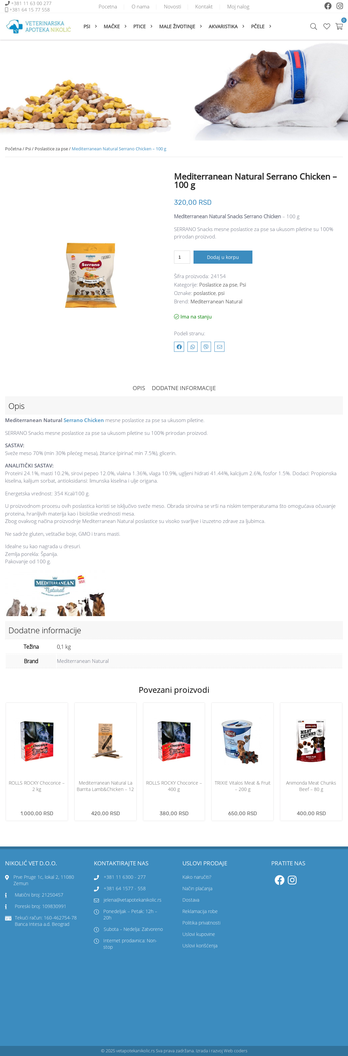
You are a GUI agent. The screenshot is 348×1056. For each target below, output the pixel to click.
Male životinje (177, 26)
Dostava (190, 900)
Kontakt (204, 6)
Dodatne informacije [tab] (184, 388)
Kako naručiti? (196, 877)
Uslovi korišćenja (199, 945)
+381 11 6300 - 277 (125, 877)
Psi (86, 26)
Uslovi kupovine (198, 934)
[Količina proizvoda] (182, 257)
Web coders (235, 1051)
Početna (13, 149)
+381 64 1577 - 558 (125, 888)
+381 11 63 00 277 (32, 3)
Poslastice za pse (51, 149)
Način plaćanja (197, 888)
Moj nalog (239, 6)
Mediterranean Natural (216, 301)
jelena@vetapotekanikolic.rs (128, 900)
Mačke (112, 26)
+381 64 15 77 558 (29, 9)
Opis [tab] (139, 388)
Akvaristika (223, 26)
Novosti (172, 6)
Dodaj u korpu (223, 257)
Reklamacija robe (200, 911)
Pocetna (107, 6)
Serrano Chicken (84, 420)
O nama (140, 6)
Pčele (258, 26)
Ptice (139, 26)
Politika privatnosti (201, 922)
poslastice (205, 293)
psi (221, 293)
